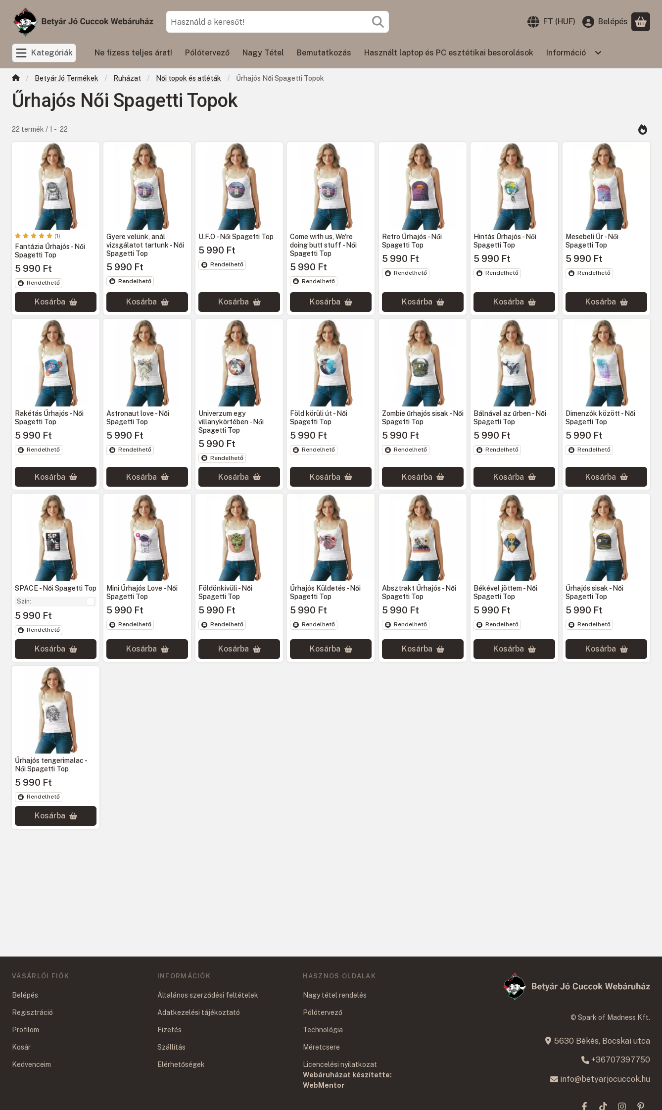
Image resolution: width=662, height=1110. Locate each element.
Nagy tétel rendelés (335, 995)
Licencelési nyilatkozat (340, 1064)
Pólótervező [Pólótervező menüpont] (207, 52)
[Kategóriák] (44, 53)
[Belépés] (605, 21)
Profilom (25, 1030)
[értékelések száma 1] (37, 236)
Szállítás (171, 1047)
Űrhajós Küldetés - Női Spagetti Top (325, 593)
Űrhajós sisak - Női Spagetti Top (594, 593)
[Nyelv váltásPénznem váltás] (551, 21)
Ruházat (127, 78)
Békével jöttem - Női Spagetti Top (505, 593)
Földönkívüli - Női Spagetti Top (225, 593)
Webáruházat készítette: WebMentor (347, 1080)
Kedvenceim (31, 1064)
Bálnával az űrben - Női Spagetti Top (509, 417)
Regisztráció (32, 1012)
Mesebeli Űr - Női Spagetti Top (592, 241)
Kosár (21, 1047)
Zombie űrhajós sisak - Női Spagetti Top (423, 417)
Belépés (25, 995)
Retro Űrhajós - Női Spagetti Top (412, 241)
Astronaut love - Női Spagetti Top (137, 417)
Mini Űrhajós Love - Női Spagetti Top (142, 593)
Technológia (323, 1030)
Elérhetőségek (181, 1064)
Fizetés (169, 1030)
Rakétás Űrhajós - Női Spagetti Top (49, 417)
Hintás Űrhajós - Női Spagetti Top (504, 241)
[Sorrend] (642, 129)
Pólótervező (322, 1012)
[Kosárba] (55, 302)
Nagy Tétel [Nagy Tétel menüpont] (263, 52)
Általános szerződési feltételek (207, 995)
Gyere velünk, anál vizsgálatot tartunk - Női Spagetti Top (145, 245)
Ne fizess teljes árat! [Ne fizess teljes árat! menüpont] (133, 52)
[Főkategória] (16, 79)
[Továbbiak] (598, 53)
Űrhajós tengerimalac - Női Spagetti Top (51, 765)
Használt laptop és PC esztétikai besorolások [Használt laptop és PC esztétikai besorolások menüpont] (448, 52)
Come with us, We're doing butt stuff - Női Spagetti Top (323, 245)
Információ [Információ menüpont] (566, 52)
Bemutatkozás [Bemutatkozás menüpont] (324, 52)
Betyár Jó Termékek (66, 78)
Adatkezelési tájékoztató (198, 1012)
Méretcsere (321, 1047)
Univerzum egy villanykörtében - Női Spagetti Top (231, 421)
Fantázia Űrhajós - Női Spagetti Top (50, 251)
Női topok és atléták (188, 78)
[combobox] (277, 22)
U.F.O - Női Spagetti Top (236, 237)
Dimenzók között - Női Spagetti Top (600, 417)
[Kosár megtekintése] (640, 21)
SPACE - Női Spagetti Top (55, 589)
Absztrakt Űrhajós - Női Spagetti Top (419, 593)
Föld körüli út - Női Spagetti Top (318, 417)
